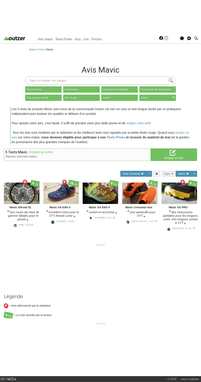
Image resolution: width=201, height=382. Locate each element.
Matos (33, 49)
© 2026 (171, 379)
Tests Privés (63, 39)
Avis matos (45, 39)
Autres (158, 97)
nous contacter (190, 379)
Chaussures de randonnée (156, 89)
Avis (42, 49)
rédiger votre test (138, 123)
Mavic (50, 49)
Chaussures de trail (37, 97)
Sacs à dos (70, 97)
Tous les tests (34, 89)
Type (168, 173)
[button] (189, 38)
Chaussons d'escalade (115, 89)
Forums (96, 39)
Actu (77, 39)
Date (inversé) (133, 173)
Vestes (106, 97)
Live (86, 39)
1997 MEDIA (9, 379)
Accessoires (71, 89)
